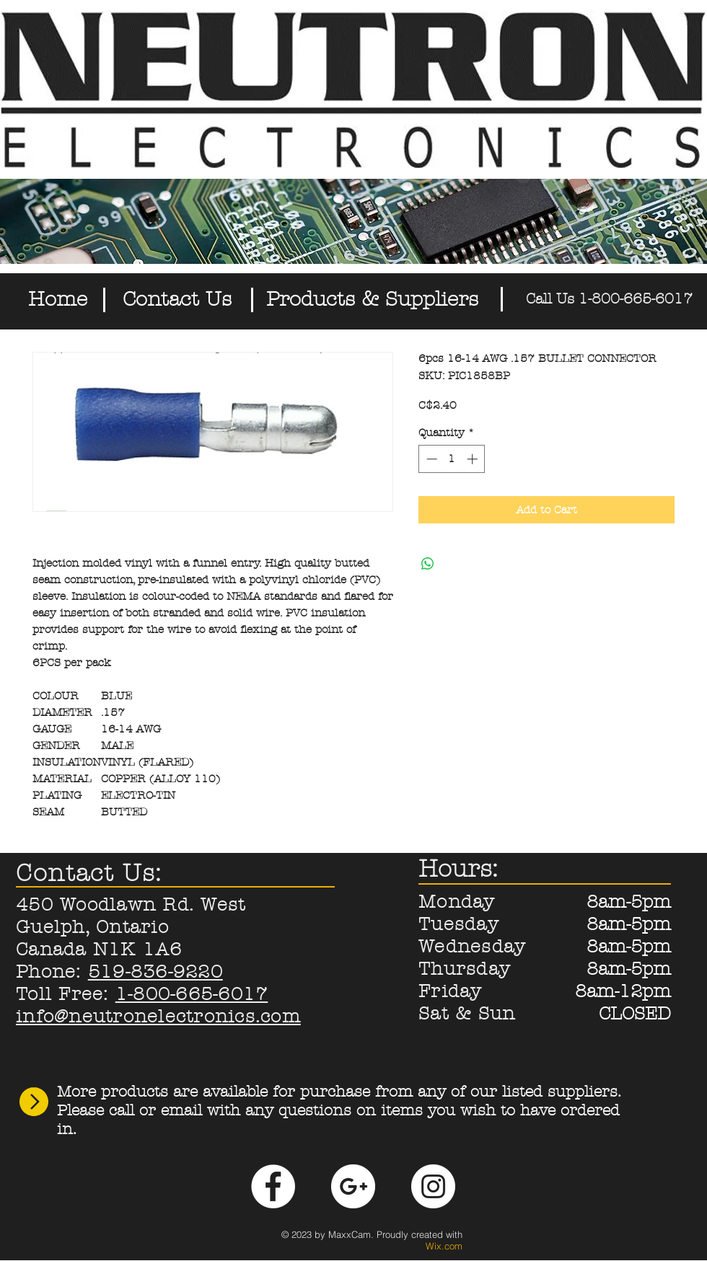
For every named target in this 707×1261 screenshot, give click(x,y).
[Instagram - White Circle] (433, 1186)
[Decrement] (430, 459)
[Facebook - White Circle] (273, 1186)
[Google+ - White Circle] (353, 1186)
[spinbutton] (452, 459)
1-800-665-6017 (191, 994)
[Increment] (473, 459)
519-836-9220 (155, 972)
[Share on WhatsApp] (427, 563)
